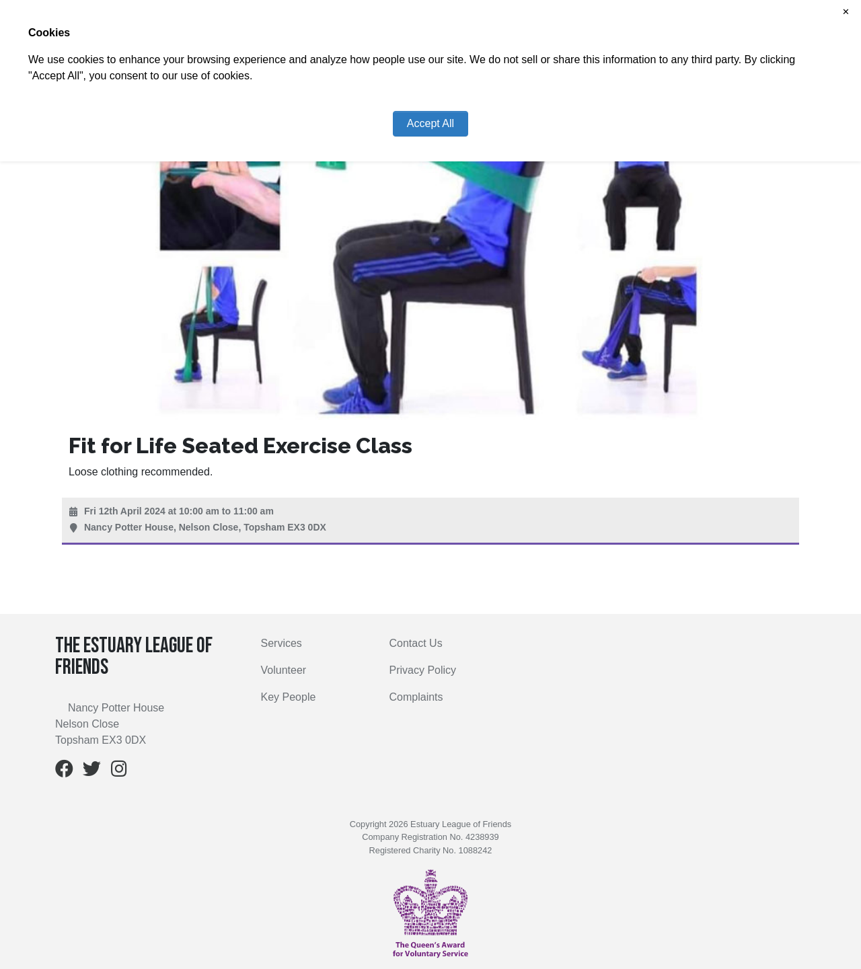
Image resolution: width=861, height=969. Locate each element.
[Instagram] (119, 771)
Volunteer (284, 670)
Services (281, 643)
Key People (288, 697)
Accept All (430, 123)
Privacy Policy (423, 670)
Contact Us (416, 643)
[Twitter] (92, 771)
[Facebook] (64, 771)
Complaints (416, 697)
